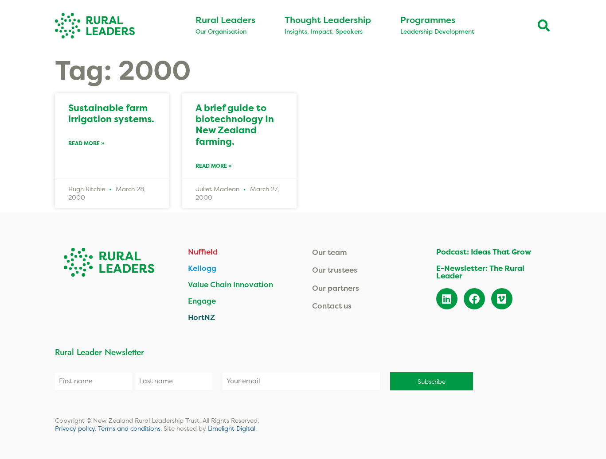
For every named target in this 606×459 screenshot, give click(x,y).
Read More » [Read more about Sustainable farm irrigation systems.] (86, 143)
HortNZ (201, 317)
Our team (329, 252)
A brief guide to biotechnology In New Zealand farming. (234, 124)
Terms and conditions (129, 428)
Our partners (335, 288)
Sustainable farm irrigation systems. (111, 113)
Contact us (332, 306)
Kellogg (202, 268)
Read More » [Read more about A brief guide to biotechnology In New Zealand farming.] (213, 166)
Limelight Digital (231, 428)
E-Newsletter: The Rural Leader (480, 272)
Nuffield (203, 252)
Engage (202, 301)
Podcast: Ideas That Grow (483, 252)
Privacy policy (75, 428)
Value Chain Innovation (230, 284)
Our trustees (334, 270)
